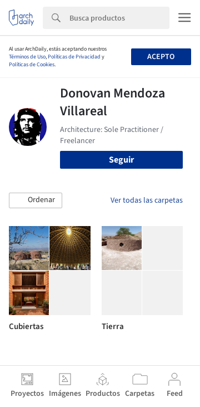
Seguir (121, 160)
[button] (35, 200)
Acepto (160, 56)
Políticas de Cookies (31, 64)
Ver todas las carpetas (147, 200)
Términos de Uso (27, 57)
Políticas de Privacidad (74, 57)
